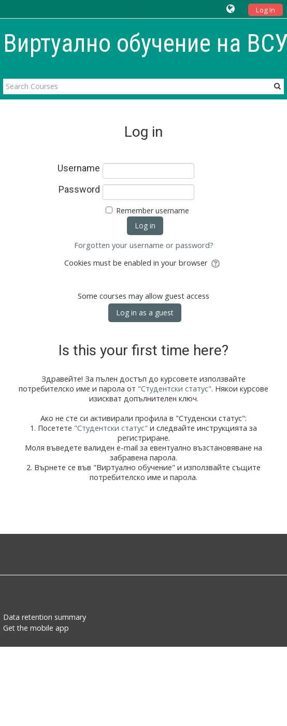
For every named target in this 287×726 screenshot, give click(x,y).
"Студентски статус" (174, 389)
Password (79, 189)
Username (79, 168)
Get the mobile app (36, 628)
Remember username (152, 210)
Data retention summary (44, 617)
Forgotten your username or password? (143, 245)
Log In (265, 9)
